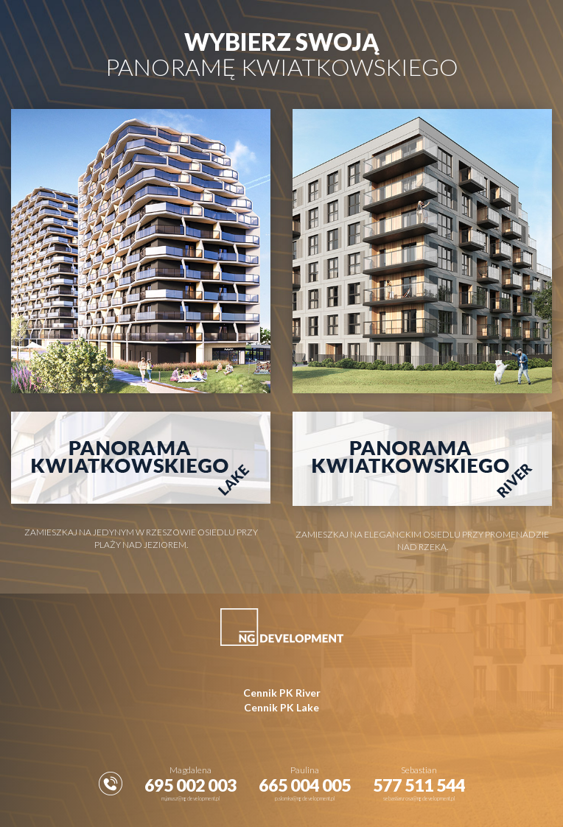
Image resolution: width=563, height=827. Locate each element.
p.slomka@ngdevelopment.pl (305, 798)
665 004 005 (305, 785)
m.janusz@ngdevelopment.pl (190, 798)
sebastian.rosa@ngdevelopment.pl (419, 798)
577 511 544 (419, 785)
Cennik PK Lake (281, 707)
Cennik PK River (282, 692)
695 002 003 (190, 785)
